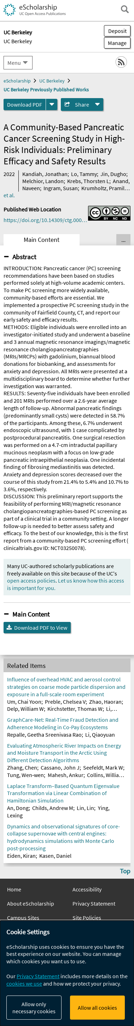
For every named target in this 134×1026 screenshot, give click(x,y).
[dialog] (67, 973)
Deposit (117, 30)
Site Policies (86, 917)
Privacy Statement (93, 903)
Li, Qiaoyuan (100, 734)
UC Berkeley (18, 41)
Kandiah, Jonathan (45, 173)
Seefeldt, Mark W (103, 767)
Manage (115, 42)
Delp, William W (25, 708)
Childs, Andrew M (52, 807)
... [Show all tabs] (123, 240)
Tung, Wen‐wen (25, 774)
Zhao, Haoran (105, 701)
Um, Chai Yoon (24, 701)
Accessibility (86, 889)
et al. (9, 195)
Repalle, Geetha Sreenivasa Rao (44, 734)
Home (14, 889)
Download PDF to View (40, 627)
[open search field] (124, 9)
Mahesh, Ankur (65, 774)
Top (125, 871)
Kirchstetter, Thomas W (75, 708)
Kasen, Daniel (55, 855)
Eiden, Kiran (21, 855)
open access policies (31, 580)
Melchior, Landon (43, 181)
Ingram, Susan (60, 188)
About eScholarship (30, 903)
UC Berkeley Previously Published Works (46, 89)
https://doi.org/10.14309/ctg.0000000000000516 (46, 219)
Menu (14, 62)
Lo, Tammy (84, 173)
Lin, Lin (85, 807)
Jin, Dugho (113, 173)
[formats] (51, 104)
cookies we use (24, 983)
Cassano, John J (60, 767)
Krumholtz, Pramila (104, 188)
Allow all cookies (97, 1007)
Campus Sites (23, 917)
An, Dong (18, 807)
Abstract (24, 257)
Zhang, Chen (22, 767)
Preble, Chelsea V (65, 701)
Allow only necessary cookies (34, 1008)
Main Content (41, 240)
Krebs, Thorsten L (88, 181)
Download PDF (24, 104)
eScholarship (17, 81)
